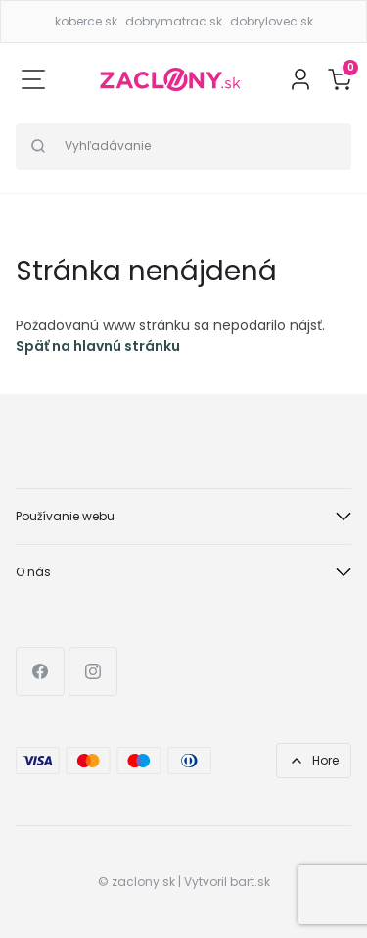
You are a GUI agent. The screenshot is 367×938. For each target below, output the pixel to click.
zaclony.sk (143, 881)
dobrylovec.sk (271, 21)
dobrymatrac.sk (173, 21)
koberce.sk (86, 21)
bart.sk (250, 881)
